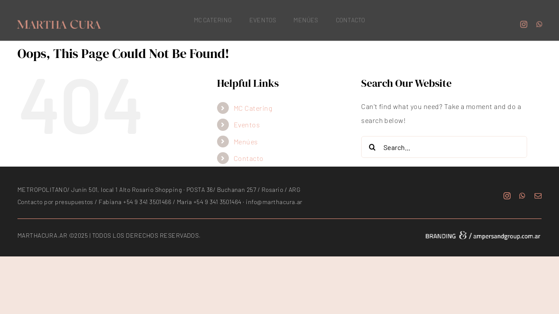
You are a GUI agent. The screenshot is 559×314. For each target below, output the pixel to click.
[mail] (538, 195)
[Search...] (444, 147)
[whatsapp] (540, 23)
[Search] (372, 147)
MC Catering (253, 108)
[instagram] (524, 23)
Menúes (246, 141)
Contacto (249, 158)
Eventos (247, 124)
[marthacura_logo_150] (57, 22)
